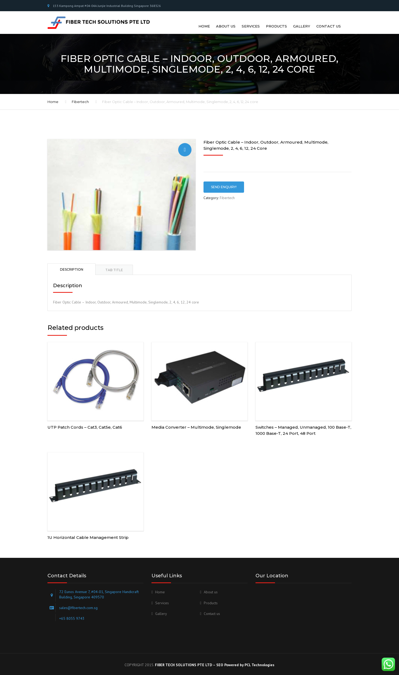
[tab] (71, 265)
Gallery (301, 20)
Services (251, 20)
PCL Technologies (259, 660)
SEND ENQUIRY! (224, 183)
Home (204, 20)
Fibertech (80, 98)
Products (276, 20)
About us (226, 20)
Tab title (114, 266)
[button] (184, 145)
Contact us (328, 20)
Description (71, 265)
